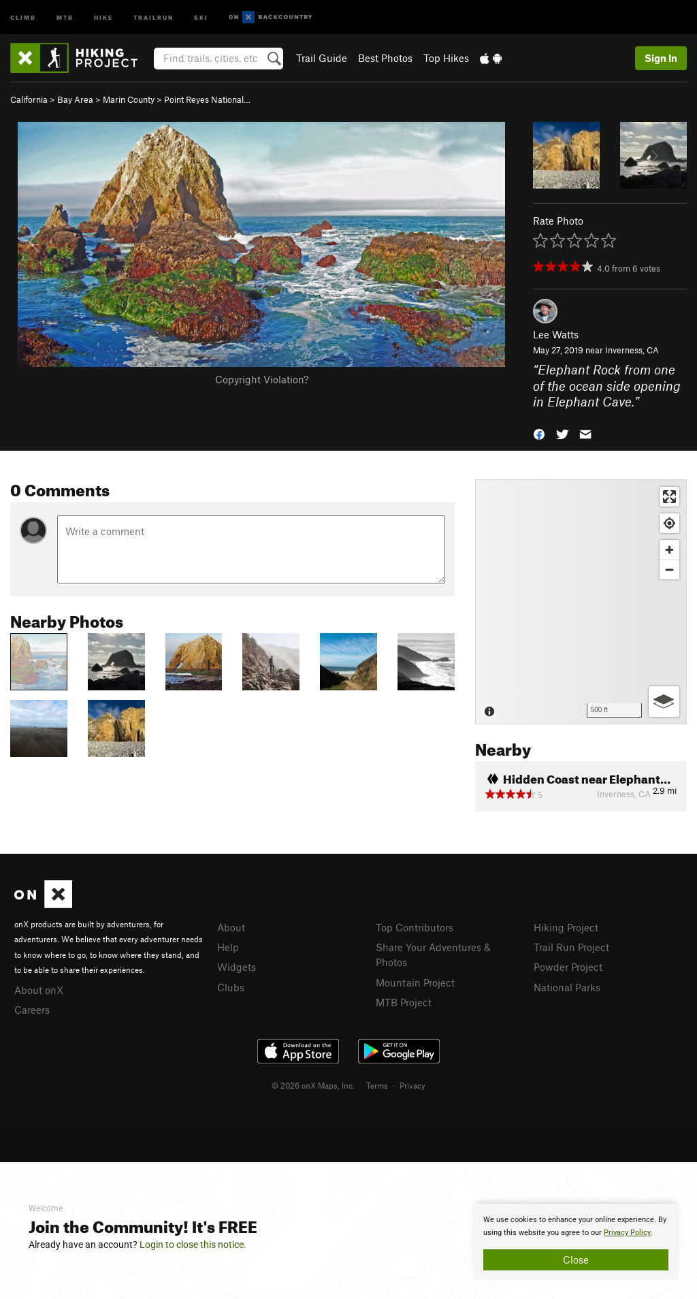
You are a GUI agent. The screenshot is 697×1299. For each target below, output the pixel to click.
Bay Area (75, 99)
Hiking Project (566, 927)
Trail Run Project (571, 947)
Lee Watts (556, 334)
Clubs (230, 987)
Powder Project (568, 967)
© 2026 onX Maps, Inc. (313, 1085)
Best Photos (385, 58)
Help (228, 947)
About (231, 927)
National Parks (567, 987)
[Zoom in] (669, 550)
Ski (201, 16)
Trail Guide (321, 58)
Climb (23, 16)
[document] (575, 1241)
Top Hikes (446, 58)
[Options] (664, 701)
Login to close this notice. (193, 1244)
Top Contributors (414, 927)
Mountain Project (415, 982)
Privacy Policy (627, 1232)
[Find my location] (669, 523)
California (29, 99)
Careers (32, 1010)
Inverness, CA (632, 349)
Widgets (236, 967)
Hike (103, 16)
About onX (38, 990)
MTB (65, 16)
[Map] (581, 602)
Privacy (412, 1085)
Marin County (129, 99)
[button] (539, 433)
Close (576, 1259)
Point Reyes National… (207, 99)
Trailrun (153, 16)
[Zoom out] (669, 569)
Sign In (661, 58)
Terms (377, 1085)
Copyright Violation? (261, 379)
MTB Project (404, 1002)
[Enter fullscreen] (669, 497)
